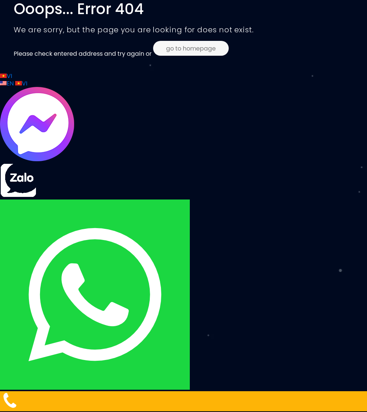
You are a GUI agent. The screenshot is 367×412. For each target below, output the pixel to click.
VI (6, 75)
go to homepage (191, 48)
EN (7, 83)
